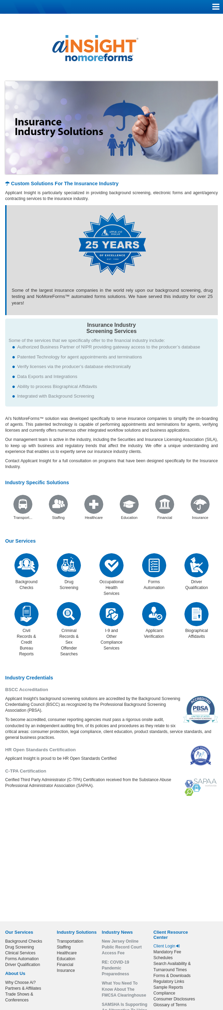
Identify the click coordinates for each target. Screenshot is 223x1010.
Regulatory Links (168, 981)
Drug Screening (19, 947)
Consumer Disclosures (174, 999)
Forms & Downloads (172, 975)
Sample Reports (168, 987)
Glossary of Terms (170, 1004)
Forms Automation (22, 958)
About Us (15, 973)
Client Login (166, 946)
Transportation (70, 941)
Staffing (64, 947)
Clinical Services (20, 953)
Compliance (164, 993)
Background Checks (23, 941)
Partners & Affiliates (23, 988)
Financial (65, 964)
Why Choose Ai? (20, 982)
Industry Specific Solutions (37, 482)
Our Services (20, 541)
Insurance (66, 970)
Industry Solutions (77, 932)
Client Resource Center (170, 935)
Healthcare (67, 953)
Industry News (117, 932)
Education (66, 958)
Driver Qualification (22, 964)
